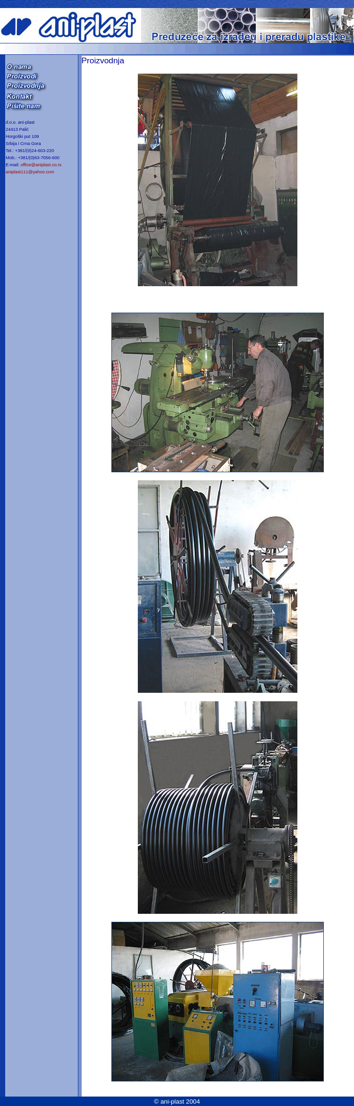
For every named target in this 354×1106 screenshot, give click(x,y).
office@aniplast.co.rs (41, 164)
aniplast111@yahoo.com (30, 172)
